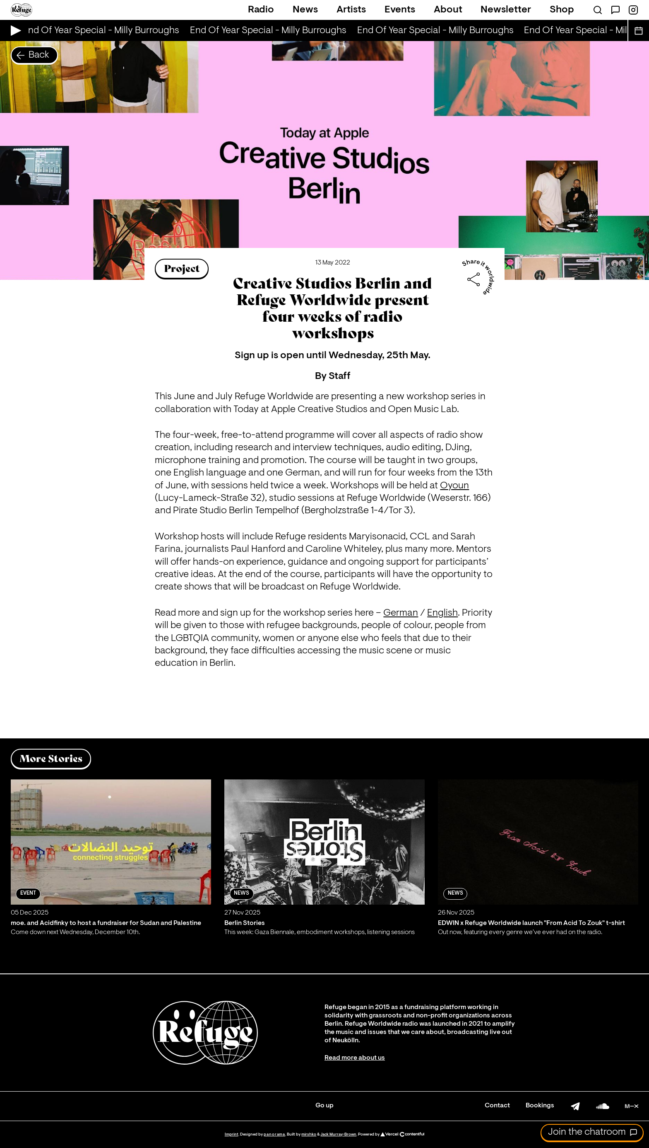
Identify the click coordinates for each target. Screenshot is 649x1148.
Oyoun (454, 486)
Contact (497, 1105)
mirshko (308, 1134)
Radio (261, 10)
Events (400, 10)
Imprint (231, 1134)
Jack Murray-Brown (338, 1134)
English (442, 613)
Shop (562, 10)
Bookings (540, 1105)
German (400, 613)
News (305, 10)
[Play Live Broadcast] (14, 30)
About (448, 10)
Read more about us (354, 1058)
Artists (351, 10)
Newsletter (506, 10)
